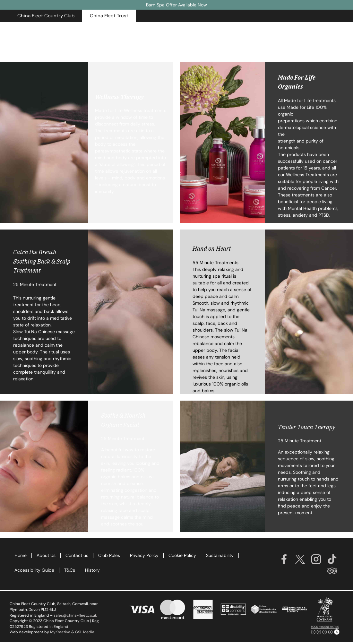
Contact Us (325, 30)
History (92, 570)
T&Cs (69, 570)
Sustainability (220, 555)
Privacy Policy (144, 555)
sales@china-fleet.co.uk (75, 615)
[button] (46, 16)
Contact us (76, 555)
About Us (46, 555)
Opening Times (285, 30)
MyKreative (60, 632)
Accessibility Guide (34, 570)
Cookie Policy (182, 555)
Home (20, 555)
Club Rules (109, 555)
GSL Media (84, 632)
